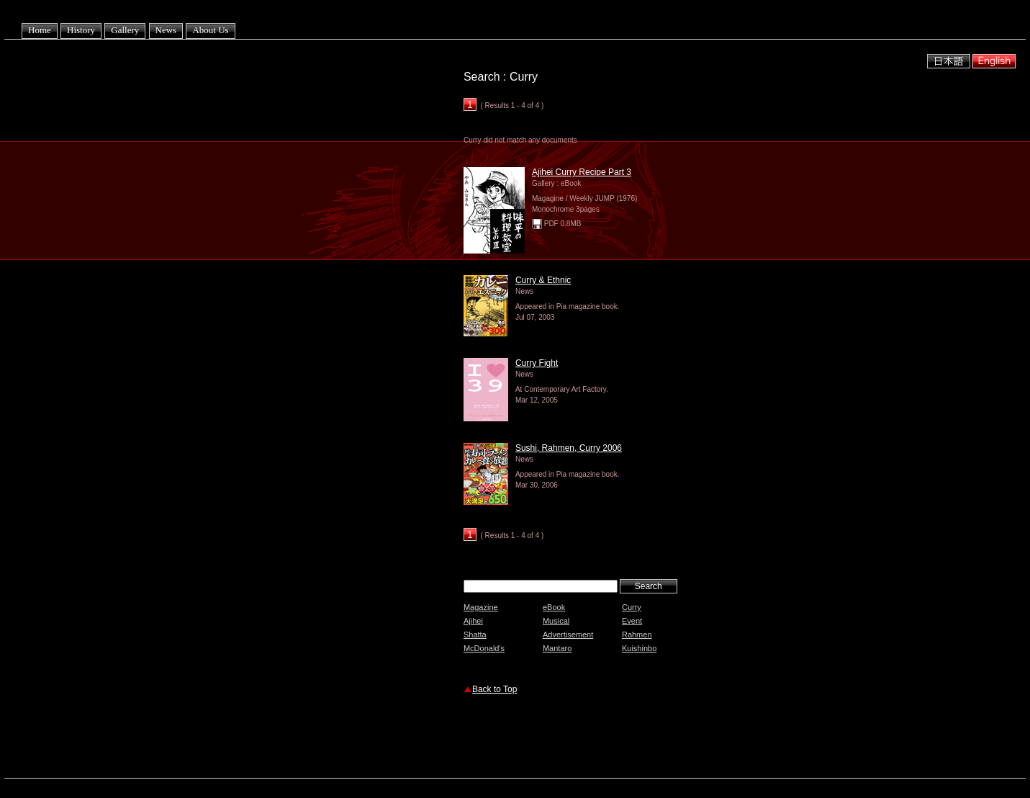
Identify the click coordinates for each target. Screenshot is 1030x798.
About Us (210, 29)
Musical (556, 621)
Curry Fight (536, 363)
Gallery (125, 29)
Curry (631, 607)
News (166, 29)
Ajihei (473, 621)
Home (39, 29)
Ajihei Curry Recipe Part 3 (581, 172)
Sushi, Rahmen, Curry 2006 (568, 448)
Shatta (475, 634)
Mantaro (557, 648)
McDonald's (484, 648)
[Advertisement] (632, 738)
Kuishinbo (639, 648)
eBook (554, 607)
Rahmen (637, 634)
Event (632, 621)
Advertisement (568, 634)
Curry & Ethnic (543, 280)
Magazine (481, 607)
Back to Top (494, 689)
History (81, 29)
